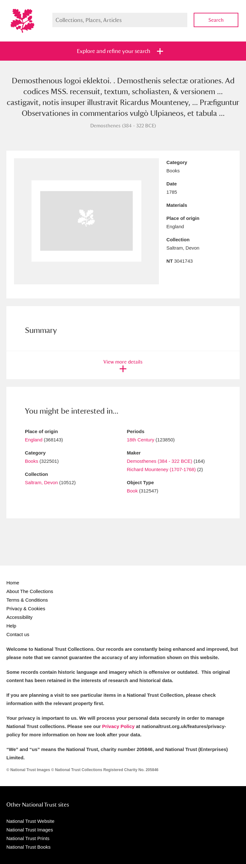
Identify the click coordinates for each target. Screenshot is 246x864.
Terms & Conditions (27, 600)
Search (216, 20)
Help (11, 625)
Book (132, 490)
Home (12, 582)
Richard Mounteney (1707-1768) (161, 469)
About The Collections (29, 591)
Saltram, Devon (41, 482)
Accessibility (19, 617)
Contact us (17, 634)
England (33, 439)
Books (31, 461)
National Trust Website (30, 821)
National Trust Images (29, 829)
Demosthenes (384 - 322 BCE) (159, 461)
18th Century (140, 439)
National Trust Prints (27, 838)
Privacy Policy (118, 726)
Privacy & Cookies (25, 608)
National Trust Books (28, 847)
